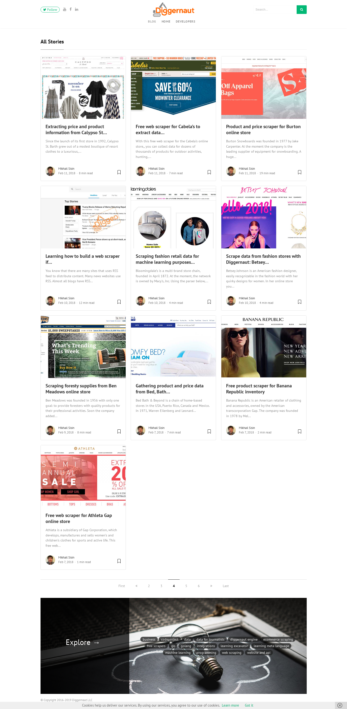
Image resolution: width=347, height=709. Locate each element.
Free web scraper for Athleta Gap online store (79, 518)
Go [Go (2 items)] (173, 645)
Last (226, 586)
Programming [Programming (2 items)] (206, 652)
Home (166, 21)
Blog (152, 21)
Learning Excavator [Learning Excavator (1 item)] (234, 645)
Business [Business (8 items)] (149, 639)
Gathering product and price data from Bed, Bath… (170, 389)
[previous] (136, 586)
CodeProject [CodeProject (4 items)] (169, 639)
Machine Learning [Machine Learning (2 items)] (178, 652)
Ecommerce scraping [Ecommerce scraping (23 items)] (278, 639)
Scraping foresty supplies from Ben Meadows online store (81, 389)
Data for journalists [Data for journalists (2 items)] (210, 639)
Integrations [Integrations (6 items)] (206, 645)
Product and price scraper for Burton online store (263, 129)
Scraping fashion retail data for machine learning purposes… (167, 259)
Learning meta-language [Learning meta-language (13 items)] (271, 645)
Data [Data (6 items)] (187, 639)
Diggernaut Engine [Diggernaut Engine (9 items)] (244, 639)
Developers (185, 21)
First (121, 586)
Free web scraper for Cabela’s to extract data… (168, 129)
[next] (211, 586)
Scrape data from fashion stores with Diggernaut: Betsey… (263, 259)
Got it (249, 705)
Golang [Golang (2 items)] (186, 645)
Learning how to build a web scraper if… (83, 259)
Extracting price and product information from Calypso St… (76, 129)
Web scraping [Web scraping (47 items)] (231, 652)
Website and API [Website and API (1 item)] (259, 652)
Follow (50, 9)
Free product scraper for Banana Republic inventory (259, 389)
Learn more (230, 705)
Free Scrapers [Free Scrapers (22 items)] (156, 645)
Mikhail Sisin (66, 169)
